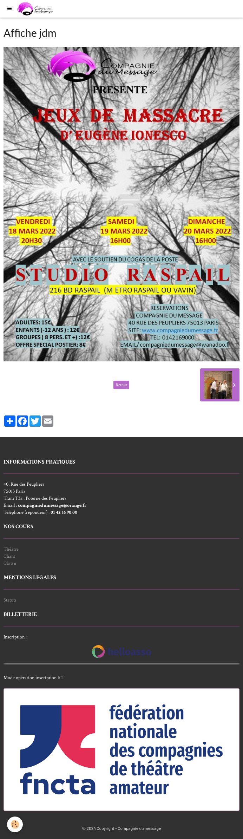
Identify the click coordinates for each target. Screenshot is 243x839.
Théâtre (11, 549)
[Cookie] (15, 824)
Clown (10, 563)
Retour (121, 384)
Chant (9, 556)
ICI (61, 678)
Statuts (10, 600)
